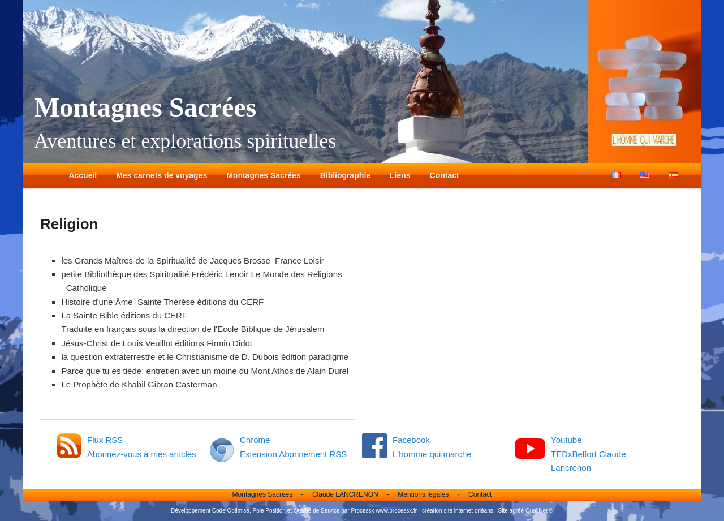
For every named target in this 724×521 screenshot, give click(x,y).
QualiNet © (539, 510)
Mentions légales (423, 494)
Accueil (82, 175)
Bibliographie (345, 175)
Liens (400, 175)
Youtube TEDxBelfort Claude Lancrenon (588, 453)
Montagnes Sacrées (145, 107)
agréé (517, 510)
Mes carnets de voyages (161, 175)
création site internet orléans (457, 510)
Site (503, 510)
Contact (444, 175)
